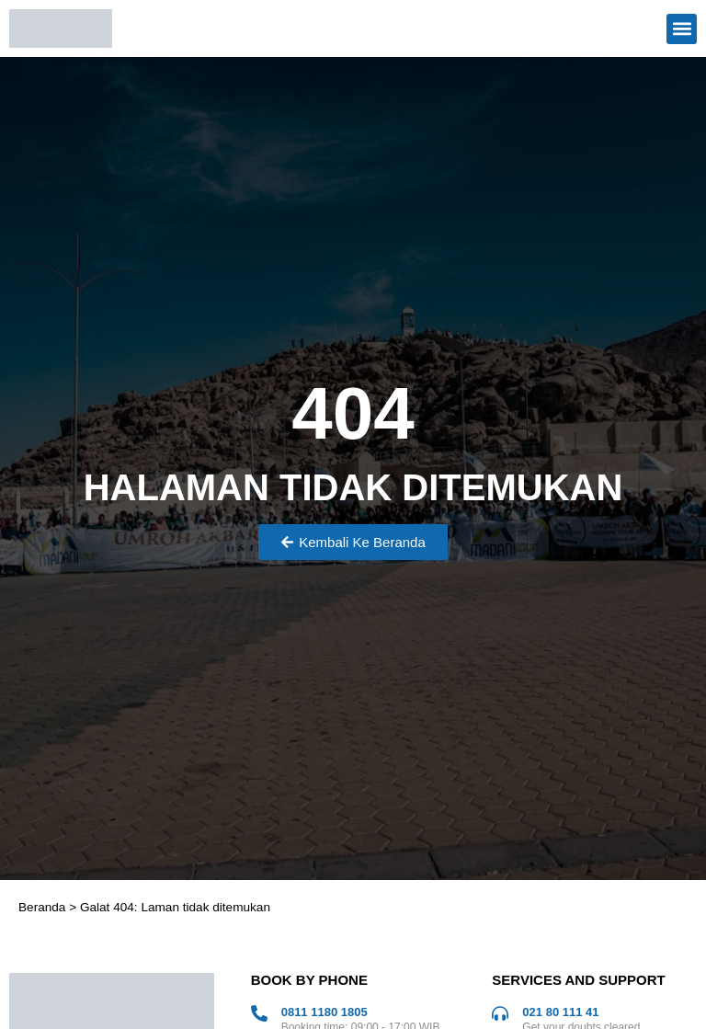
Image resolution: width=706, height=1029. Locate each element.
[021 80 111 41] (500, 1013)
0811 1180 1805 (324, 1012)
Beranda (41, 907)
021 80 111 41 (560, 1012)
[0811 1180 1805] (259, 1013)
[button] (681, 29)
